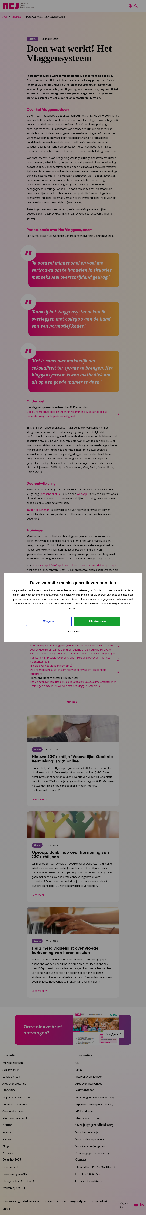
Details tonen (73, 631)
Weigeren (49, 621)
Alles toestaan (97, 621)
